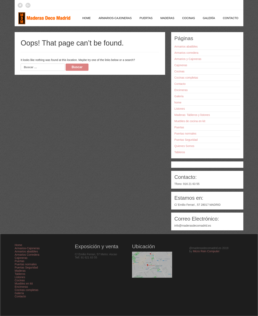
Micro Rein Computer (206, 251)
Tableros (179, 152)
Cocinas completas (186, 77)
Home (86, 18)
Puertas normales (185, 133)
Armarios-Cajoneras (115, 18)
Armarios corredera (186, 52)
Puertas (145, 18)
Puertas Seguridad (186, 139)
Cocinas (188, 18)
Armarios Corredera (27, 254)
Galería (209, 18)
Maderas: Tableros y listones (192, 114)
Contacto (230, 18)
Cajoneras (180, 65)
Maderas (167, 18)
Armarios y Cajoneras (187, 59)
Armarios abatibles (186, 46)
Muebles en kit (24, 283)
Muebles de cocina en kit (189, 121)
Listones (179, 108)
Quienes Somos (184, 146)
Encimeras (181, 90)
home (177, 102)
